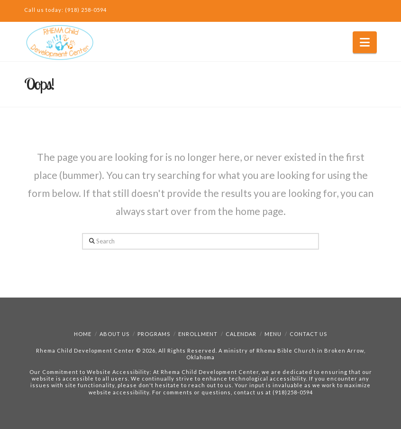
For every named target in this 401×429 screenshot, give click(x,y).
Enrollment (198, 334)
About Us (114, 334)
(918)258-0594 (293, 392)
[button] (365, 42)
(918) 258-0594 (86, 10)
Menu (273, 334)
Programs (153, 334)
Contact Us (308, 334)
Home (82, 334)
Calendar (241, 334)
